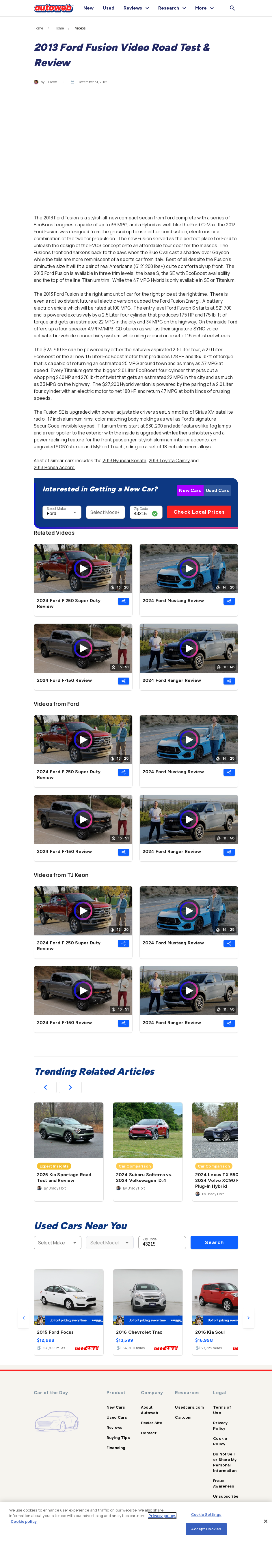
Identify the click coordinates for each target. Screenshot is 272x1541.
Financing (116, 1447)
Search (214, 1242)
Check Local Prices (199, 512)
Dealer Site (151, 1422)
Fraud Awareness (223, 1483)
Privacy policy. (162, 1515)
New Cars (190, 490)
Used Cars (217, 490)
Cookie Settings (206, 1514)
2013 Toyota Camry (169, 460)
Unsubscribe (225, 1496)
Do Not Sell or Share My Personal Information (224, 1462)
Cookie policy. (24, 1521)
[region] (136, 1521)
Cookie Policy (220, 1441)
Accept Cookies (206, 1528)
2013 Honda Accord (54, 467)
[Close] (265, 1521)
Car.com (183, 1417)
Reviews (114, 1427)
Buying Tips (118, 1437)
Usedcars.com (189, 1407)
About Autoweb (149, 1410)
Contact (149, 1432)
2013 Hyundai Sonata (124, 460)
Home (38, 28)
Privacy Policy (220, 1425)
